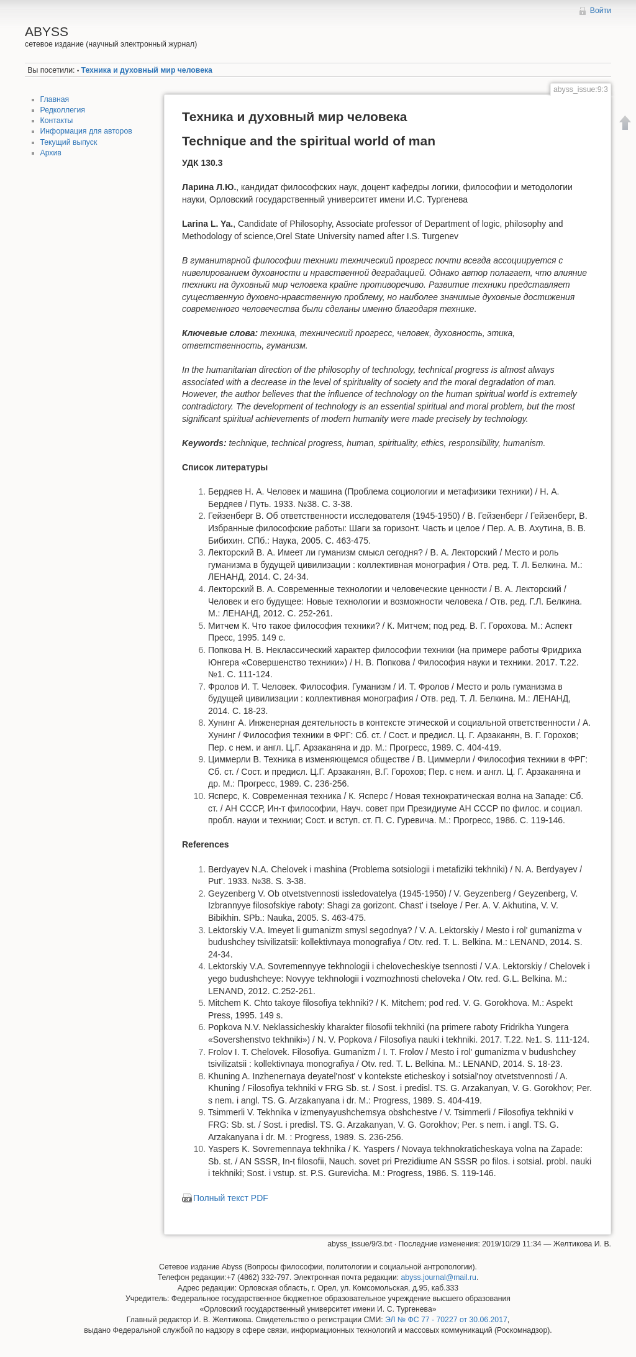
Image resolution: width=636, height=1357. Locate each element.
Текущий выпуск (69, 142)
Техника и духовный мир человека (146, 70)
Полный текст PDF (230, 1198)
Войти (600, 10)
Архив (50, 152)
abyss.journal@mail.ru (438, 1277)
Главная (55, 99)
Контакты (56, 120)
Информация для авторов (86, 131)
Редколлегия (62, 110)
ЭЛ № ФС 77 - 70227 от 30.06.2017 (446, 1319)
